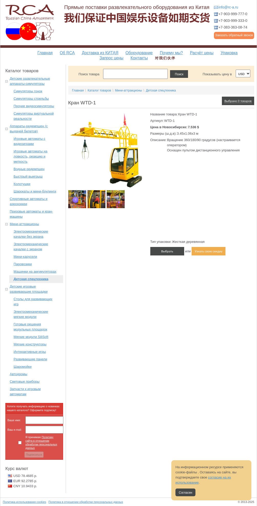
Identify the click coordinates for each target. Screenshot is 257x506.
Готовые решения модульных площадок (30, 326)
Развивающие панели (30, 359)
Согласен (185, 492)
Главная (45, 53)
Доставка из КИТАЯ (100, 53)
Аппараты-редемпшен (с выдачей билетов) (29, 128)
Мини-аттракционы (24, 224)
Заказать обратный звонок (234, 35)
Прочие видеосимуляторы (34, 106)
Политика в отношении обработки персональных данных (85, 501)
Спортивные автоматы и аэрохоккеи (28, 201)
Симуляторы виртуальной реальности (34, 116)
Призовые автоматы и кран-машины (31, 213)
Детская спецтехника (31, 279)
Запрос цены (111, 58)
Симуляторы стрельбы (31, 98)
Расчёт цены (202, 53)
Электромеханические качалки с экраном (31, 246)
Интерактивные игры (30, 352)
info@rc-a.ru (228, 7)
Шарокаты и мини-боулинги (35, 191)
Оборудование (139, 53)
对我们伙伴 (165, 58)
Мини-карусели (25, 257)
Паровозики (23, 264)
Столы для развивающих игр (33, 301)
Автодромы (18, 374)
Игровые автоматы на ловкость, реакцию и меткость (30, 156)
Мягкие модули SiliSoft (31, 337)
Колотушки (22, 184)
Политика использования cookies (24, 501)
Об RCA (67, 53)
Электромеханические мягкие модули (31, 314)
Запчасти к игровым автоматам (25, 391)
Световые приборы (24, 381)
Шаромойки (23, 367)
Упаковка (229, 53)
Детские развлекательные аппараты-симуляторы (30, 81)
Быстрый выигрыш (28, 176)
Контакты (139, 58)
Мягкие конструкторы (30, 344)
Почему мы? (171, 53)
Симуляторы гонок (28, 91)
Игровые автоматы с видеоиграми (29, 141)
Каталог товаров (99, 90)
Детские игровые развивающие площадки (28, 288)
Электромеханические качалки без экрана (31, 233)
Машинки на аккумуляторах (35, 271)
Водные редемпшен (29, 169)
